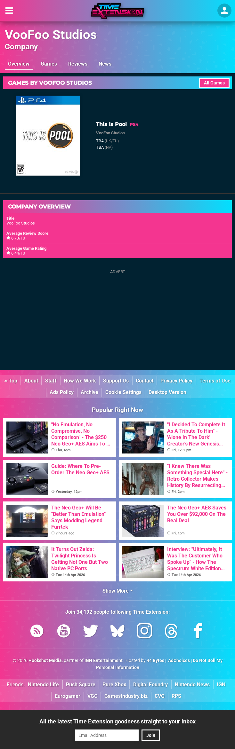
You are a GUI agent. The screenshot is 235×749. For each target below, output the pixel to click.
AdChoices (178, 660)
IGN (221, 685)
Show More (117, 591)
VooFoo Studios (51, 34)
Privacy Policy (176, 381)
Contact (144, 381)
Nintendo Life (43, 685)
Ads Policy (62, 392)
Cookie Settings (123, 392)
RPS (176, 696)
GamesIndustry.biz (126, 696)
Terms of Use (215, 381)
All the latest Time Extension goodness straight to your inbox (117, 721)
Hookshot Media (45, 660)
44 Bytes (155, 660)
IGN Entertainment (104, 660)
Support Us (116, 381)
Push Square (80, 685)
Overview (18, 64)
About (31, 381)
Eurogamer (67, 696)
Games (49, 64)
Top (10, 381)
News (105, 64)
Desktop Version (167, 392)
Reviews (77, 64)
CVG (160, 696)
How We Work (80, 381)
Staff (51, 381)
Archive (89, 392)
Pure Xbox (114, 685)
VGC (92, 696)
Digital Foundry (150, 685)
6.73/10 (18, 238)
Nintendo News (192, 685)
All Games (214, 83)
